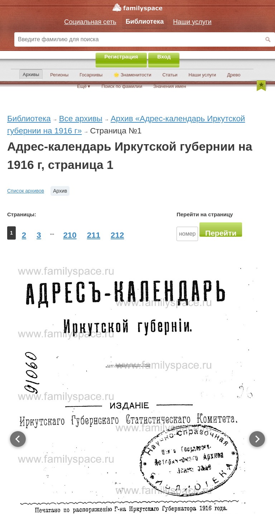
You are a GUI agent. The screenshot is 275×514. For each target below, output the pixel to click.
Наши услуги (202, 74)
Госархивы (90, 74)
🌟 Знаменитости (132, 74)
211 (93, 235)
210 (69, 235)
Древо (233, 74)
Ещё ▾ (83, 86)
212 (117, 235)
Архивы (31, 74)
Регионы (59, 74)
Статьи (169, 74)
